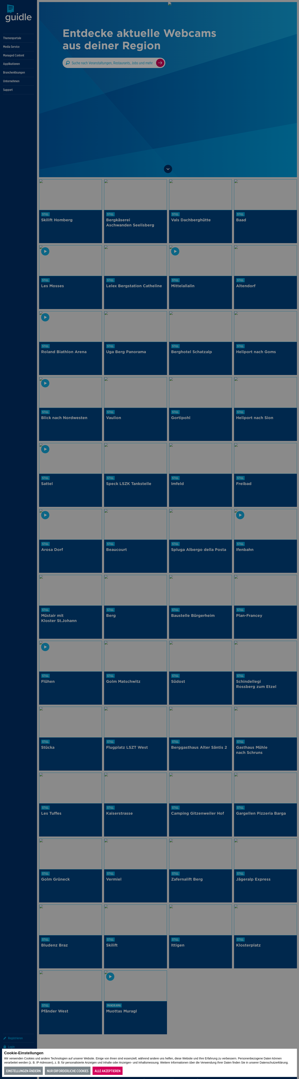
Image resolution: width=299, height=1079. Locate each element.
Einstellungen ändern (23, 1071)
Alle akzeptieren (108, 1071)
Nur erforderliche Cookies (67, 1071)
